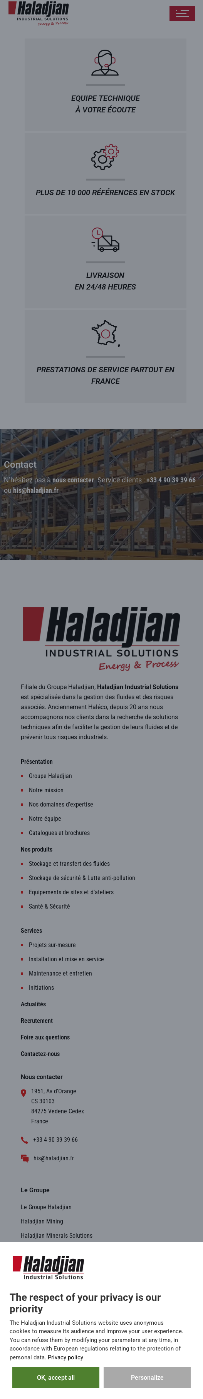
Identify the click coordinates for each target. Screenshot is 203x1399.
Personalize (147, 1377)
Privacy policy (65, 1357)
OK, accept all (56, 1377)
